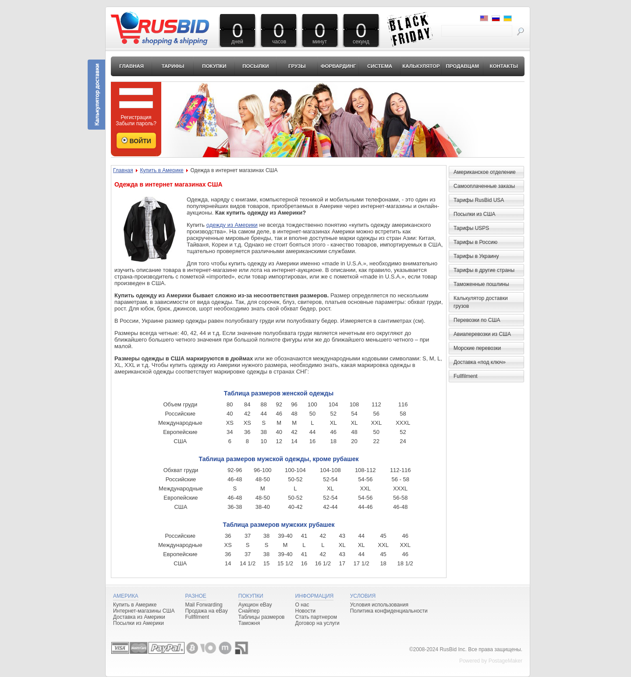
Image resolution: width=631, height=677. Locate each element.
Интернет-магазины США (143, 611)
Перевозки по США (477, 320)
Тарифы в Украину (476, 256)
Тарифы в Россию (475, 242)
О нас (302, 605)
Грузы (297, 66)
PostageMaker (505, 661)
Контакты (503, 66)
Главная (131, 66)
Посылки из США (474, 214)
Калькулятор (421, 66)
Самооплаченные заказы (484, 186)
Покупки (214, 66)
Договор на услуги (317, 623)
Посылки (255, 66)
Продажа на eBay (206, 611)
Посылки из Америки (138, 623)
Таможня (249, 623)
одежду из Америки (232, 225)
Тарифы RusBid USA (479, 200)
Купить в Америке (161, 170)
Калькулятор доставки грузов (481, 302)
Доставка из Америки (139, 617)
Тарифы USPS (471, 228)
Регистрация (136, 117)
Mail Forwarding (203, 605)
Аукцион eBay (255, 605)
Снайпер (249, 611)
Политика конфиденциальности (389, 611)
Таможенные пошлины (481, 284)
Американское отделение (485, 172)
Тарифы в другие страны (484, 270)
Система (379, 66)
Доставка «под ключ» (480, 362)
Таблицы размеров (261, 617)
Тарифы (173, 66)
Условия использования (379, 605)
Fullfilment (466, 376)
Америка (125, 596)
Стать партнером (316, 617)
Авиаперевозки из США (482, 334)
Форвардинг (338, 66)
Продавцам (462, 66)
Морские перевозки (477, 348)
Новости (305, 611)
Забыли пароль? (136, 123)
